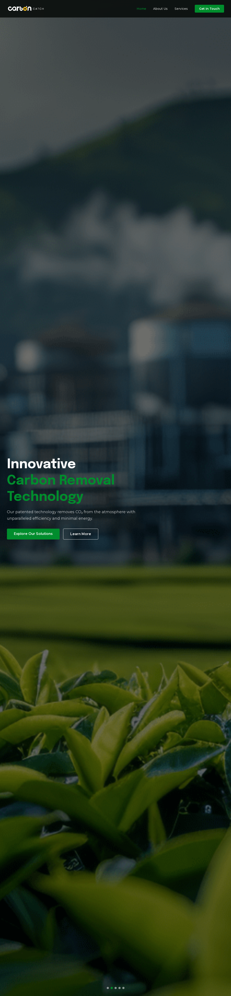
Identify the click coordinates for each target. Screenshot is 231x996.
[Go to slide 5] (123, 988)
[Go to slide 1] (108, 988)
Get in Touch (209, 9)
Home (141, 9)
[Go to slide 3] (116, 988)
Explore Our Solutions (33, 534)
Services (181, 9)
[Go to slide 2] (112, 988)
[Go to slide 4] (119, 988)
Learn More (80, 534)
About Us (160, 9)
